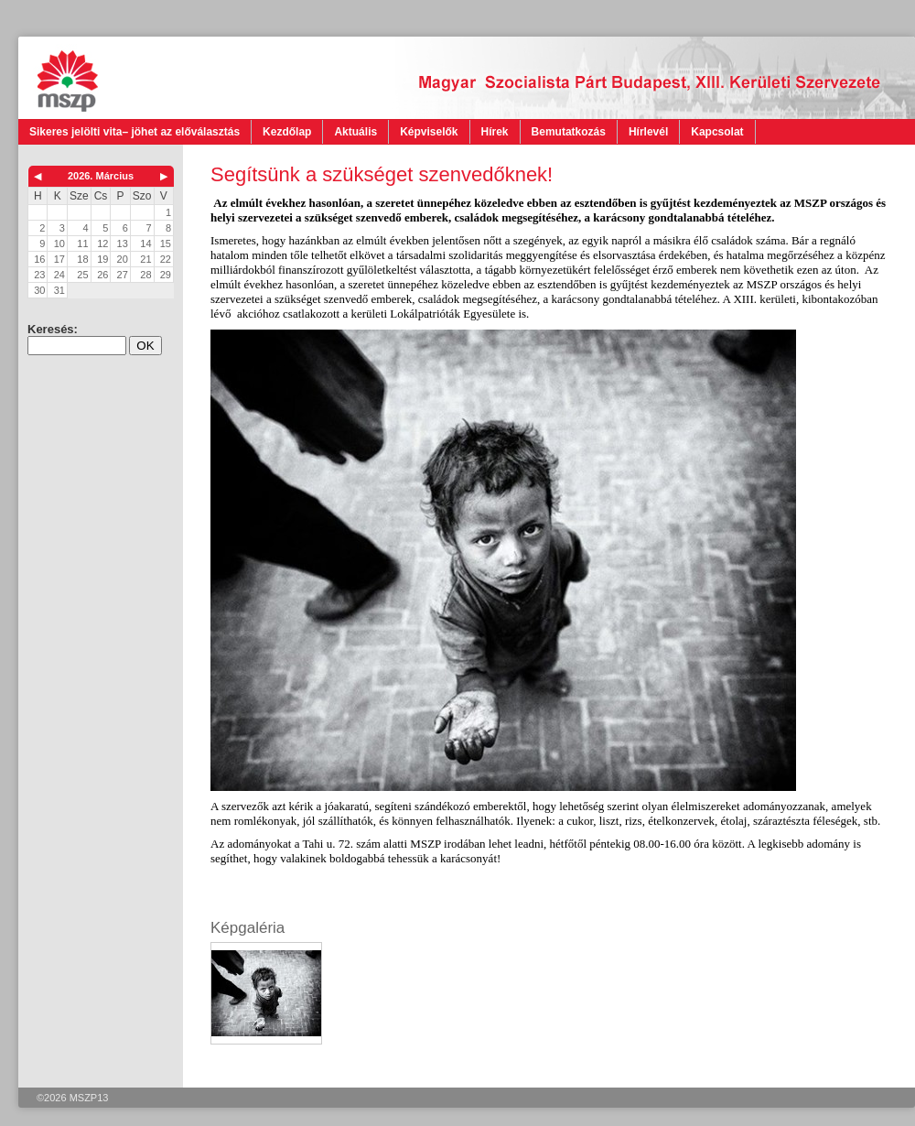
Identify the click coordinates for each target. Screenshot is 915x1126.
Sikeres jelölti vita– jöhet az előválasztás (134, 131)
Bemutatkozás (569, 131)
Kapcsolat (717, 131)
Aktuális (355, 131)
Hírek (495, 131)
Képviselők (429, 131)
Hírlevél (648, 131)
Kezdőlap (287, 131)
